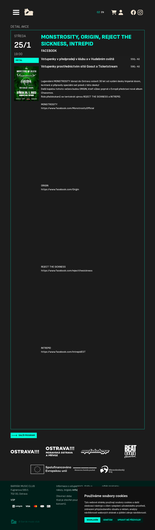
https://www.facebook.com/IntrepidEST (63, 351)
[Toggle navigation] (16, 12)
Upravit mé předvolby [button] (129, 520)
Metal (19, 60)
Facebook (49, 51)
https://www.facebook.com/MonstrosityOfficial (67, 108)
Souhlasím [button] (92, 520)
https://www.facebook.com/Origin (60, 189)
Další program (27, 435)
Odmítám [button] (107, 520)
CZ (98, 12)
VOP (13, 499)
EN (102, 12)
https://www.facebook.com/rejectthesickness (66, 270)
